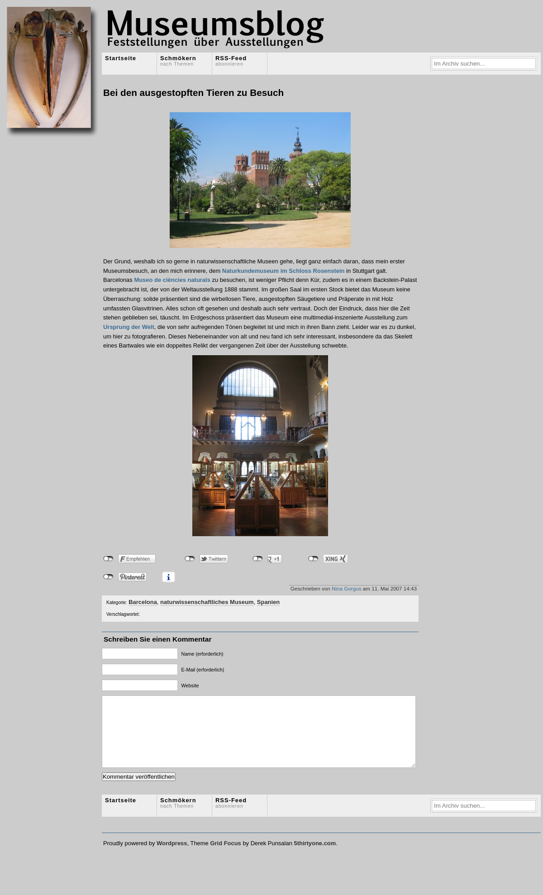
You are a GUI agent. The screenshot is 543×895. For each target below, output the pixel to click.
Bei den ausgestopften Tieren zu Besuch (193, 92)
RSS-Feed (231, 61)
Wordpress (172, 856)
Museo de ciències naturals (172, 279)
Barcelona (143, 602)
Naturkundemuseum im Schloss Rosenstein (283, 270)
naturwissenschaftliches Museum (207, 602)
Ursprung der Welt (128, 327)
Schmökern (178, 61)
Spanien (268, 602)
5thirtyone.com (315, 856)
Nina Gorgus (346, 588)
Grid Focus (225, 856)
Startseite (120, 58)
